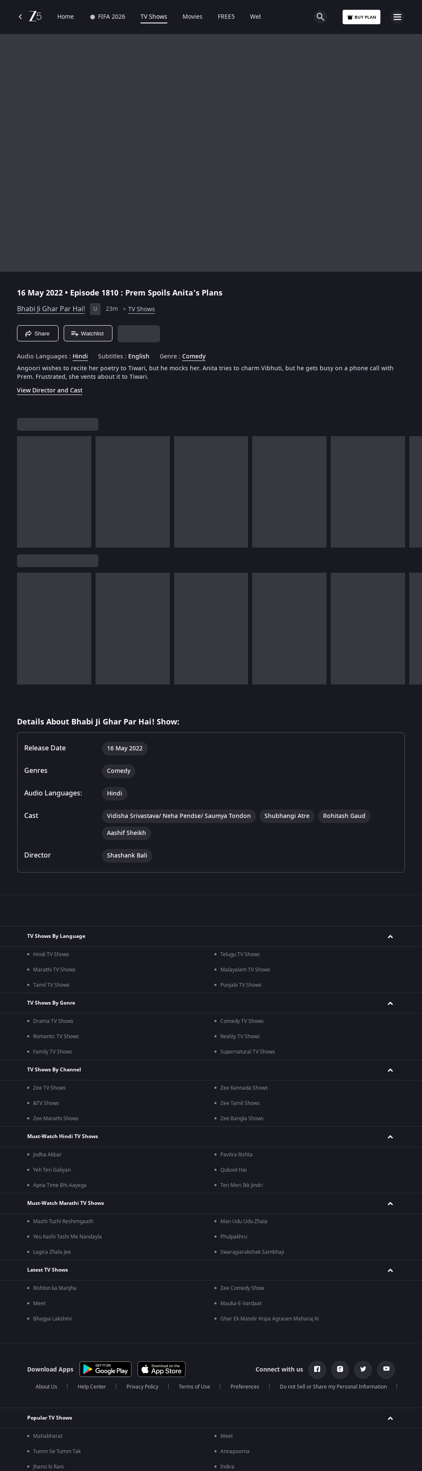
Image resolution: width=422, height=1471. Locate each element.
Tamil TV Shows (51, 985)
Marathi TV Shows (54, 970)
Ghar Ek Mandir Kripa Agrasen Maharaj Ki (269, 1319)
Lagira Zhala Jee (52, 1252)
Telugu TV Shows (240, 954)
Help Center (92, 1387)
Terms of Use (194, 1387)
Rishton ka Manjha (54, 1288)
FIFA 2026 (107, 17)
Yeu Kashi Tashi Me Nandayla (67, 1237)
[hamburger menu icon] (397, 17)
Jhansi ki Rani (48, 1467)
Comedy (193, 356)
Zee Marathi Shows (56, 1118)
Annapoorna (235, 1451)
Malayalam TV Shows (245, 970)
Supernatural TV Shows (247, 1052)
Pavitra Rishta (236, 1155)
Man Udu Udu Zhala (243, 1221)
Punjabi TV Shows (241, 985)
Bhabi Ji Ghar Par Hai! (51, 309)
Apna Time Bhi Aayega (60, 1185)
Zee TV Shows (49, 1088)
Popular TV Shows (49, 1417)
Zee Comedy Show (242, 1288)
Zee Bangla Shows (242, 1118)
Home (65, 17)
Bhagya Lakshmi (52, 1319)
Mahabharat (47, 1436)
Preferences (245, 1387)
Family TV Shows (52, 1052)
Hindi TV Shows (51, 954)
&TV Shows (46, 1103)
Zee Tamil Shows (240, 1103)
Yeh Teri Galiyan (52, 1170)
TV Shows (154, 17)
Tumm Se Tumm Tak (57, 1451)
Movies (193, 17)
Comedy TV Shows (242, 1021)
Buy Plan (361, 17)
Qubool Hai (233, 1170)
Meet (39, 1303)
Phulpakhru (233, 1237)
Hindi (80, 356)
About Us (46, 1387)
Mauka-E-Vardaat (241, 1303)
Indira (227, 1467)
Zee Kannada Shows (244, 1088)
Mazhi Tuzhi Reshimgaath (63, 1221)
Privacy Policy (142, 1387)
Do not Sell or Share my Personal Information (333, 1387)
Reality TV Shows (240, 1036)
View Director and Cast (49, 390)
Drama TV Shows (53, 1021)
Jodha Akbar (47, 1155)
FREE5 (226, 17)
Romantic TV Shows (56, 1036)
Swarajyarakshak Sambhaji (252, 1252)
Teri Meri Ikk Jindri (241, 1185)
